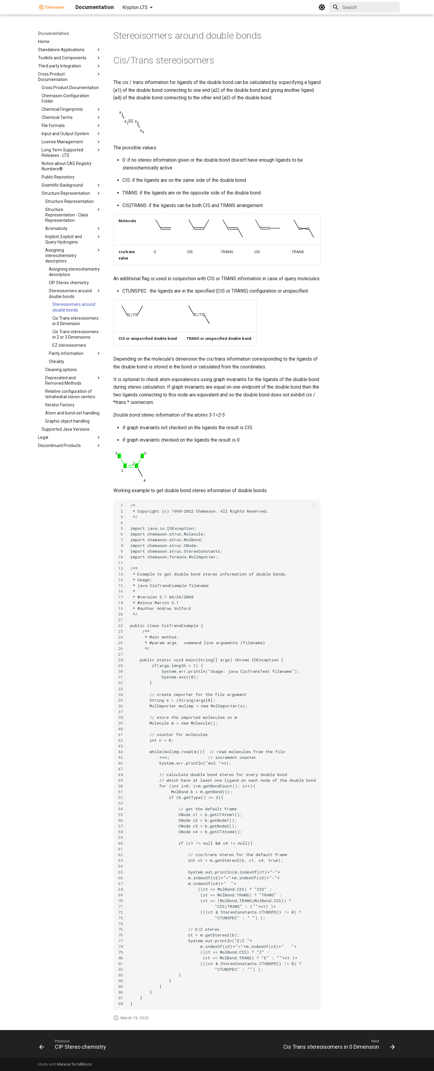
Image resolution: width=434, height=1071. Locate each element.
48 (120, 774)
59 (120, 837)
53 (120, 803)
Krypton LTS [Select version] (135, 7)
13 (120, 574)
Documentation (53, 33)
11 (120, 562)
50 (120, 786)
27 (120, 654)
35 (120, 700)
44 (120, 751)
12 (120, 568)
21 (120, 619)
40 (120, 728)
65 (120, 872)
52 (120, 797)
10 (120, 557)
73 (120, 917)
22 (120, 625)
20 (120, 614)
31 (120, 677)
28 (120, 660)
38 (120, 717)
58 (120, 831)
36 (120, 706)
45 (120, 757)
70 (120, 900)
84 (120, 980)
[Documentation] (52, 7)
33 (120, 688)
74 (120, 923)
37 (120, 711)
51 (120, 791)
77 (120, 940)
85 (120, 986)
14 (120, 579)
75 (120, 929)
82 (120, 969)
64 (120, 866)
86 (120, 992)
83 (120, 975)
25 (120, 642)
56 (120, 820)
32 (120, 682)
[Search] (364, 7)
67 (120, 883)
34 (120, 694)
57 (120, 826)
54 (120, 809)
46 (120, 763)
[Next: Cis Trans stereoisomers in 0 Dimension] (338, 1045)
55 (120, 814)
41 (120, 734)
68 (120, 889)
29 (120, 665)
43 (120, 746)
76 (120, 935)
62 (120, 854)
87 (120, 998)
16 (120, 591)
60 (120, 843)
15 (120, 585)
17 (120, 597)
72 (120, 912)
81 (120, 963)
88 (120, 1003)
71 (120, 906)
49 (120, 780)
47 (120, 768)
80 (120, 958)
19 (120, 608)
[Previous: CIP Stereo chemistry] (74, 1045)
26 (120, 648)
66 (120, 877)
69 (120, 895)
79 (120, 952)
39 (120, 723)
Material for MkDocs (74, 1064)
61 (120, 849)
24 (120, 637)
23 (120, 631)
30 (120, 671)
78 (120, 946)
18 (120, 602)
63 (120, 860)
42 (120, 740)
